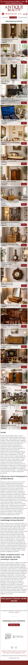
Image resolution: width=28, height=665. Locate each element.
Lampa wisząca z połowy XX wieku (10, 142)
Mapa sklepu (6, 652)
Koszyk (13, 17)
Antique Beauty (23, 655)
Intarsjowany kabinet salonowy (9, 345)
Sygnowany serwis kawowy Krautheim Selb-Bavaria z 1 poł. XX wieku (10, 59)
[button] (14, 625)
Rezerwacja (22, 17)
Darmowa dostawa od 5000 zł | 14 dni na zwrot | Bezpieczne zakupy (14, 2)
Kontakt (12, 652)
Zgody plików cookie (20, 652)
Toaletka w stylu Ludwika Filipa (9, 244)
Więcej (24, 42)
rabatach (17, 612)
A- (21, 14)
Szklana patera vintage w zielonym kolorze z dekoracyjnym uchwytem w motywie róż (10, 100)
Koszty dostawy (22, 651)
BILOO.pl (17, 658)
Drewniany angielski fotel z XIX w (10, 325)
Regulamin (3, 651)
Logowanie (5, 17)
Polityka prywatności (12, 651)
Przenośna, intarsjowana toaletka (10, 305)
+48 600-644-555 (10, 14)
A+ (19, 14)
